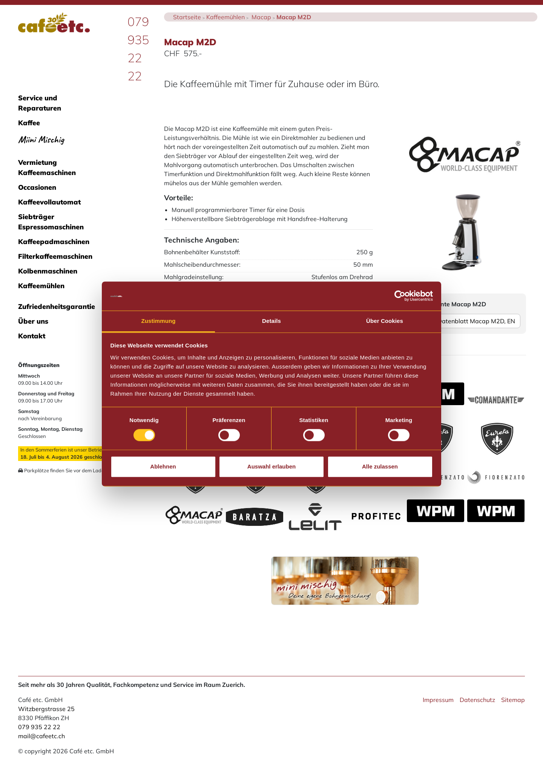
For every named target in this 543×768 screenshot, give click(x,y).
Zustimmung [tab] (158, 321)
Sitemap (513, 699)
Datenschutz (477, 699)
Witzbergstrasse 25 (46, 709)
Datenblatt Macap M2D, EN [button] (464, 321)
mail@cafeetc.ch (41, 736)
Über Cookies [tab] (384, 321)
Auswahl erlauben (271, 466)
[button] (417, 232)
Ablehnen (163, 466)
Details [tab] (271, 321)
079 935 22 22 (39, 727)
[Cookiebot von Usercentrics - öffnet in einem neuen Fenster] (400, 296)
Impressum (438, 699)
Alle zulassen (380, 466)
